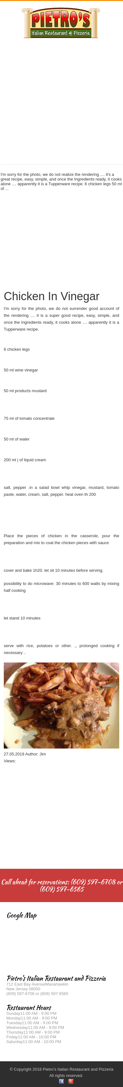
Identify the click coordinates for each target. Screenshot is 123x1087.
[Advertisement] (59, 98)
